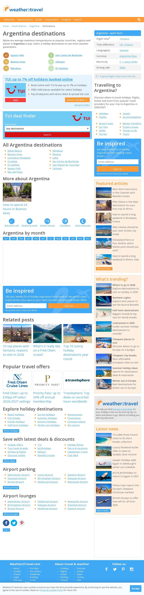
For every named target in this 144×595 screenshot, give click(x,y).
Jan (6, 238)
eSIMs (102, 130)
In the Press (30, 581)
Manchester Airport (19, 474)
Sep (65, 238)
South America (19, 26)
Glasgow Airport (77, 478)
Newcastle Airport (78, 481)
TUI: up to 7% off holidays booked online (39, 79)
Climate (64, 580)
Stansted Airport (17, 478)
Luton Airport (45, 474)
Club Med (73, 455)
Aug (58, 238)
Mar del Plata (15, 172)
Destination (10, 124)
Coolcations (74, 418)
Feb (13, 238)
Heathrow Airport (47, 508)
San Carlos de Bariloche (68, 55)
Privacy (16, 574)
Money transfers (132, 123)
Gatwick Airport (76, 474)
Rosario (57, 154)
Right (123, 67)
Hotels (126, 113)
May (36, 238)
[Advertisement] (93, 8)
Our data (34, 568)
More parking (11, 487)
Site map (17, 580)
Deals (39, 19)
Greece (80, 571)
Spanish (124, 50)
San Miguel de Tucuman (66, 164)
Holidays (103, 113)
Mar (21, 238)
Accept (136, 588)
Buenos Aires (17, 61)
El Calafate (61, 68)
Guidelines (35, 574)
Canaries (81, 568)
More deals (9, 461)
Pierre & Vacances (78, 448)
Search (78, 19)
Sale (15, 100)
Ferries (103, 134)
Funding (34, 577)
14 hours (124, 38)
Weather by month (29, 225)
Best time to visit (12, 225)
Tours (126, 134)
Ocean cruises (130, 127)
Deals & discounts (83, 225)
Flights (103, 117)
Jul (51, 238)
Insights (66, 19)
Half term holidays (18, 425)
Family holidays (16, 421)
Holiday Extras (76, 444)
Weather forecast (47, 225)
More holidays (11, 430)
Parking (64, 577)
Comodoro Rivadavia (19, 157)
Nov (80, 238)
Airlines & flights (17, 451)
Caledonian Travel (78, 451)
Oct (72, 238)
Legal (16, 577)
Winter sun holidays (49, 425)
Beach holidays (16, 414)
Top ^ (6, 530)
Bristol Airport (16, 481)
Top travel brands (18, 448)
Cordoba (12, 161)
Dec (87, 238)
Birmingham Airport (49, 478)
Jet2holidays (44, 448)
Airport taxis (106, 123)
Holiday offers (15, 444)
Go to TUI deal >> (77, 99)
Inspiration (52, 19)
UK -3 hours (126, 44)
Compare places (77, 421)
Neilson (42, 451)
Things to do (130, 130)
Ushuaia (60, 61)
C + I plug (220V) (128, 61)
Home (6, 26)
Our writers (35, 571)
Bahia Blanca (15, 150)
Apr (28, 238)
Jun (43, 238)
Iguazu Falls (17, 55)
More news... (103, 510)
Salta (55, 157)
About (16, 568)
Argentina (34, 26)
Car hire (103, 127)
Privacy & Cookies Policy (51, 590)
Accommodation (132, 117)
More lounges (11, 514)
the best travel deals (122, 409)
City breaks (14, 418)
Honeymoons (75, 414)
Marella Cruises (46, 455)
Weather (9, 19)
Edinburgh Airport (48, 481)
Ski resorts (74, 425)
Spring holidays (46, 414)
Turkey (80, 577)
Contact (17, 571)
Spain (79, 574)
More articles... (104, 268)
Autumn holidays (47, 421)
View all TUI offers (82, 105)
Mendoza (15, 68)
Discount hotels (16, 455)
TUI (40, 444)
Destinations (25, 19)
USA (79, 580)
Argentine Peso (128, 56)
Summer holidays (47, 418)
